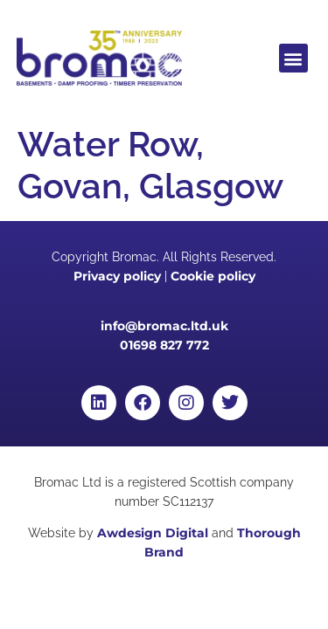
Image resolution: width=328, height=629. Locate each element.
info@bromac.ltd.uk (164, 326)
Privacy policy (117, 276)
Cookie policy (213, 276)
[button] (293, 58)
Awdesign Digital (152, 533)
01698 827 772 (164, 345)
